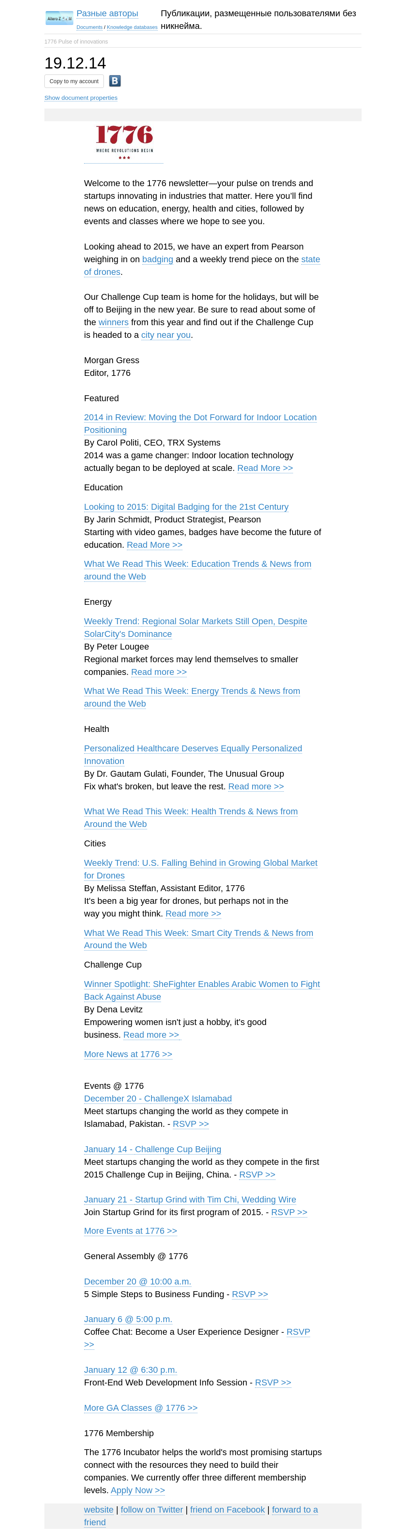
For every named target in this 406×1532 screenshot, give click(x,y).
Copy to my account (74, 81)
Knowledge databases (132, 27)
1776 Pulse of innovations (76, 41)
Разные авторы (107, 13)
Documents (90, 27)
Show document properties (80, 97)
